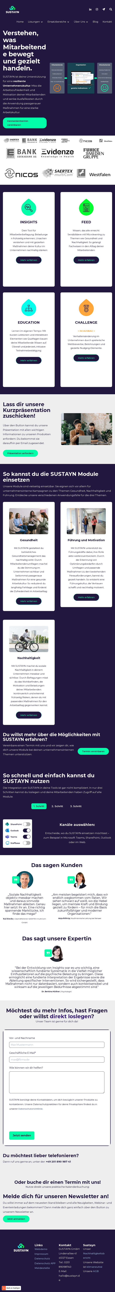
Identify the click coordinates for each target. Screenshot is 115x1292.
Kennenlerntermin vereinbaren (17, 123)
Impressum (41, 1263)
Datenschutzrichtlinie (30, 1118)
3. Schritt (75, 815)
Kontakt (107, 21)
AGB (96, 1280)
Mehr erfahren (28, 265)
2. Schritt (57, 815)
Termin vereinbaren (93, 760)
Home (20, 21)
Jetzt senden (22, 1144)
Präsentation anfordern (20, 453)
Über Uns (79, 21)
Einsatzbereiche (57, 21)
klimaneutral (94, 1276)
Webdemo (41, 1258)
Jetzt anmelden (16, 1228)
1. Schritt (39, 815)
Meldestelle (42, 1277)
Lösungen (34, 21)
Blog (95, 21)
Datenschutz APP (45, 1272)
